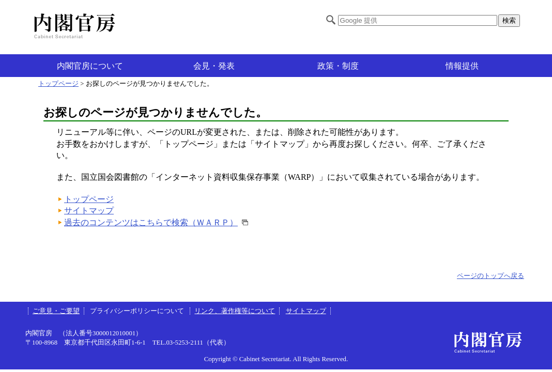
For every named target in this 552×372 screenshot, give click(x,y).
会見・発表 (214, 65)
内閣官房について (90, 65)
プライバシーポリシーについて (138, 311)
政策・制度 (338, 65)
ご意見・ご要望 (56, 311)
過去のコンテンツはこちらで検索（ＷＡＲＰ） (151, 222)
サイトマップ (89, 210)
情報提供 (462, 65)
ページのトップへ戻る (490, 276)
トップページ (58, 83)
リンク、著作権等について (234, 311)
